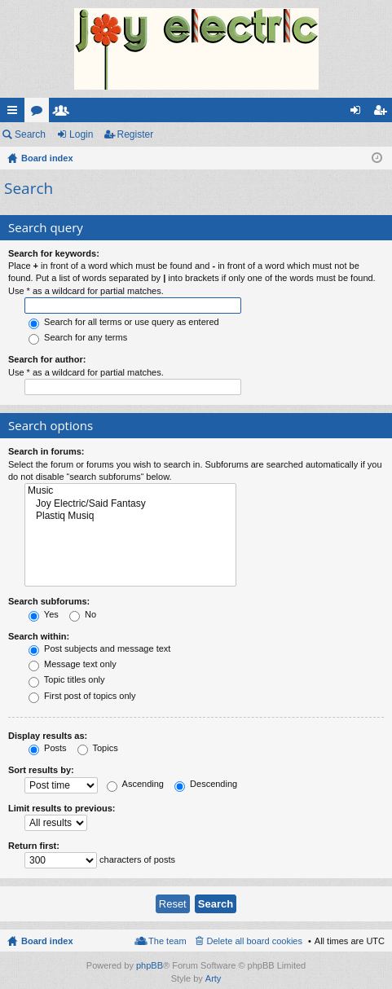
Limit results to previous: (61, 808)
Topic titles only (66, 679)
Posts (48, 748)
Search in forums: (46, 451)
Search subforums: (49, 601)
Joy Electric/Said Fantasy (130, 504)
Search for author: (47, 359)
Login (81, 134)
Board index (47, 941)
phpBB (149, 965)
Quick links (15, 113)
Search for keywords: (53, 253)
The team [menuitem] (167, 941)
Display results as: (47, 736)
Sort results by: (41, 770)
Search (30, 134)
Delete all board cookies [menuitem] (254, 941)
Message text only (73, 664)
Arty (213, 978)
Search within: (38, 636)
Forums (40, 113)
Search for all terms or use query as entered (124, 322)
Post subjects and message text (99, 648)
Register (135, 134)
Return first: (33, 846)
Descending (205, 784)
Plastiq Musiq (130, 516)
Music (130, 491)
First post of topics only (82, 696)
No (82, 614)
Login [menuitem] (359, 113)
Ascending (135, 784)
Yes (44, 614)
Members (64, 113)
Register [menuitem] (383, 113)
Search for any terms (78, 337)
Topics (97, 748)
